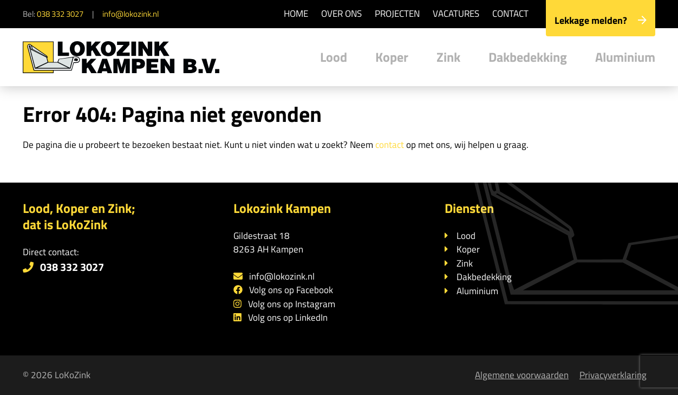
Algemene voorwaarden (522, 375)
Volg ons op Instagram (291, 304)
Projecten (397, 14)
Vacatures (456, 14)
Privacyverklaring (613, 375)
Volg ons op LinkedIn (288, 317)
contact (389, 145)
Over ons (341, 14)
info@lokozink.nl (130, 14)
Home (296, 14)
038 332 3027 (60, 14)
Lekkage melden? (601, 20)
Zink (448, 57)
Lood (333, 57)
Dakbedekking (527, 57)
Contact (510, 14)
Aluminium (625, 57)
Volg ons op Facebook (291, 290)
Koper (391, 57)
